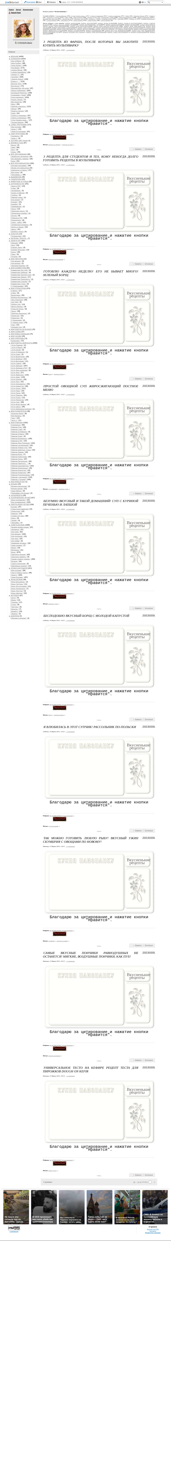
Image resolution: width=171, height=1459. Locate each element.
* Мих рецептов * (16, 102)
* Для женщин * (16, 261)
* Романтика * (15, 318)
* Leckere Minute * (16, 70)
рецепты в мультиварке (55, 259)
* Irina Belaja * (15, 68)
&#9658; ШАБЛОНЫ (71, 23)
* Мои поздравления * (18, 502)
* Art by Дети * (15, 373)
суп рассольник (53, 826)
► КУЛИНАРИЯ (15, 59)
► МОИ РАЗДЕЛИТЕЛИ (18, 411)
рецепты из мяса (67, 144)
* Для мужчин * (15, 263)
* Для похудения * (16, 536)
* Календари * (15, 341)
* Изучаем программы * (19, 166)
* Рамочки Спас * (16, 427)
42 (134, 1182)
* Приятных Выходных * (19, 313)
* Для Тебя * (14, 302)
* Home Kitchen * (16, 65)
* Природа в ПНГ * (17, 218)
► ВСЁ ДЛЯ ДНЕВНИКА (18, 154)
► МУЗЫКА (13, 484)
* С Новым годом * (17, 323)
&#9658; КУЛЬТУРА (124, 29)
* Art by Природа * (16, 395)
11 (140, 1182)
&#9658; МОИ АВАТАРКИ (65, 29)
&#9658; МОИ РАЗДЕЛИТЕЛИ (80, 26)
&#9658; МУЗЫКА (131, 25)
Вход (40, 2)
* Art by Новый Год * (17, 386)
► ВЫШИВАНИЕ (15, 177)
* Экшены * (14, 614)
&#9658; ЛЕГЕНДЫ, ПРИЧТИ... (105, 29)
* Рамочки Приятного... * (19, 464)
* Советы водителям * (18, 564)
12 (138, 1182)
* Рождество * (15, 316)
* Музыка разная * (17, 489)
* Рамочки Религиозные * (19, 468)
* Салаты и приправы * (18, 116)
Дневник (148, 41)
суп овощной (52, 489)
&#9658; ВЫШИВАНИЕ (94, 30)
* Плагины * (14, 602)
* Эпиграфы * (15, 523)
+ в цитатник (70, 50)
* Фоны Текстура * (17, 591)
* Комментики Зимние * (18, 277)
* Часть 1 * (14, 420)
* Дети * (13, 245)
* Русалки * (14, 257)
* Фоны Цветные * (16, 593)
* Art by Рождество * (17, 400)
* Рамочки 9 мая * (16, 436)
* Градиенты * (15, 136)
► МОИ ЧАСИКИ (15, 336)
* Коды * (13, 161)
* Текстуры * (14, 607)
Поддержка (140, 2)
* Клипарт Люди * (16, 247)
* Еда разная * (15, 200)
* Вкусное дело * (16, 84)
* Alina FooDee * (16, 63)
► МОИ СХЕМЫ (15, 332)
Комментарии (28, 10)
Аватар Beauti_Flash (23, 29)
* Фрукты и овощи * (17, 227)
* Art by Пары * (15, 391)
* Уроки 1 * (14, 129)
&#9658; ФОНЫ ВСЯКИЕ (106, 23)
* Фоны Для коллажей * (18, 586)
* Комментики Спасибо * (19, 282)
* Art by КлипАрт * (17, 379)
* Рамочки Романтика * (18, 473)
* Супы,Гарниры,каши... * (19, 120)
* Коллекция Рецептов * (19, 93)
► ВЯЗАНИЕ (13, 56)
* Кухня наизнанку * (17, 97)
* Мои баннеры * (16, 416)
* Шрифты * (14, 611)
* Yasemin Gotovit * (17, 79)
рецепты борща (59, 374)
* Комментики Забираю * (19, 272)
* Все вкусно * (15, 86)
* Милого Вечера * (17, 307)
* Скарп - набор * (16, 222)
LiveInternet (12, 2)
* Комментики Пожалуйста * (20, 279)
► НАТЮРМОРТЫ (16, 495)
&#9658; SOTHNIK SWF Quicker (73, 32)
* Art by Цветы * (16, 407)
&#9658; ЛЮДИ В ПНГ (84, 29)
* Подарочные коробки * (19, 213)
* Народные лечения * (18, 555)
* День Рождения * (17, 300)
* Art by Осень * (16, 388)
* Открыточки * (15, 511)
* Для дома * (15, 532)
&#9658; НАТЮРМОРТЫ (114, 25)
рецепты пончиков (54, 1056)
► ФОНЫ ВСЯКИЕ (16, 580)
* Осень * (13, 152)
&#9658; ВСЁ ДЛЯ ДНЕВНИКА (142, 30)
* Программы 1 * (16, 175)
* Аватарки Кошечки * (18, 266)
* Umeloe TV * (15, 75)
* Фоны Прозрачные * (18, 589)
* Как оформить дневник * (19, 159)
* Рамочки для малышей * (19, 445)
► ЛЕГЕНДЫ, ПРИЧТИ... (18, 238)
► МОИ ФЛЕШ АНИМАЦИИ (19, 334)
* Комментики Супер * (18, 284)
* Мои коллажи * (16, 127)
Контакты (153, 1449)
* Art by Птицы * (16, 398)
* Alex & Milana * (16, 61)
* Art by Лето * (15, 382)
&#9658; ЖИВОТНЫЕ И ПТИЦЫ (53, 30)
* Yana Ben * (14, 77)
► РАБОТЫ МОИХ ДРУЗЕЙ (19, 504)
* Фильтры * (14, 609)
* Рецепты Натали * (17, 111)
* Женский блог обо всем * (20, 88)
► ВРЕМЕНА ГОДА (16, 143)
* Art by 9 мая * (15, 354)
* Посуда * (14, 216)
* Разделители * (16, 220)
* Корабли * (14, 204)
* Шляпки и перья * (17, 232)
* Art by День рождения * (19, 370)
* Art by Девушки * (16, 366)
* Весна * (13, 145)
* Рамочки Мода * (16, 454)
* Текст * (13, 418)
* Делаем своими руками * (20, 527)
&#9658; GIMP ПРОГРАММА (95, 32)
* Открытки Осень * (17, 309)
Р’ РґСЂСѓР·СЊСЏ (25, 43)
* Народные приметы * (18, 557)
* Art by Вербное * (17, 359)
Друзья (18, 10)
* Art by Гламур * (16, 363)
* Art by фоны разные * (18, 404)
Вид (144, 3)
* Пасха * (13, 209)
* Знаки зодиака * (16, 545)
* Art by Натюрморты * (18, 384)
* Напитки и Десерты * (18, 106)
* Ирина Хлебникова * (18, 91)
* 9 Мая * (13, 188)
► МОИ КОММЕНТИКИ (18, 268)
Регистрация (30, 2)
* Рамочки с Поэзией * (18, 479)
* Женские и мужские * (18, 618)
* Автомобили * (15, 191)
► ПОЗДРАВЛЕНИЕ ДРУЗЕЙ (20, 498)
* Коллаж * (14, 507)
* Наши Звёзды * (16, 491)
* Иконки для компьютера (19, 168)
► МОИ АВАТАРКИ (16, 259)
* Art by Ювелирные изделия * (21, 409)
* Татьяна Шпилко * (17, 122)
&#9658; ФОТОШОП (88, 23)
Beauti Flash (10, 13)
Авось (64, 2)
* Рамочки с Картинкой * (19, 477)
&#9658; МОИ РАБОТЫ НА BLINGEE (108, 27)
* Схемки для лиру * (17, 516)
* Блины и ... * (15, 81)
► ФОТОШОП (14, 595)
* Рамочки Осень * (17, 459)
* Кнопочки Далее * (17, 413)
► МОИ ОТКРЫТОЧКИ (17, 288)
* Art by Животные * (17, 375)
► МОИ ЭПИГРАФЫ (16, 338)
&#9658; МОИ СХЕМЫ (85, 27)
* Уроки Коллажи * (17, 577)
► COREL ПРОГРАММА (18, 125)
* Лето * (13, 150)
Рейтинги (52, 2)
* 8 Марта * (14, 291)
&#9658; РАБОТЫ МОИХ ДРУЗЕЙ (64, 25)
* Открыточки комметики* (19, 509)
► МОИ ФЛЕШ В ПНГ (17, 482)
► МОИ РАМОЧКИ (16, 423)
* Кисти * (13, 598)
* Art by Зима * (15, 377)
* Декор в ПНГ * (16, 186)
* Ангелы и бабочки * (18, 193)
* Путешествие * (16, 236)
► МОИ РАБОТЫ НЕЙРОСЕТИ (21, 343)
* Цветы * (13, 229)
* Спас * (13, 325)
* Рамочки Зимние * (17, 452)
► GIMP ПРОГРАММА (17, 134)
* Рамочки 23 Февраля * (19, 432)
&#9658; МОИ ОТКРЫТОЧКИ (132, 27)
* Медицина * (15, 550)
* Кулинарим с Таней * (18, 95)
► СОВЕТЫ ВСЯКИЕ (17, 525)
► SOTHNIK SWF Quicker (18, 141)
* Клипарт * (14, 202)
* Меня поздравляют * (18, 500)
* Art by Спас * (15, 402)
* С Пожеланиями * (17, 286)
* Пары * (13, 254)
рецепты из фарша (54, 144)
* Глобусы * (14, 195)
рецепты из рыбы (62, 941)
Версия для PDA (153, 1447)
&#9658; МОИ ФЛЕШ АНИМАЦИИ (63, 27)
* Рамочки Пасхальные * (19, 461)
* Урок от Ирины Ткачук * (19, 573)
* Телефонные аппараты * (20, 225)
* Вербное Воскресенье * (19, 297)
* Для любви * (15, 541)
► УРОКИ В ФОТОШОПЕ (18, 568)
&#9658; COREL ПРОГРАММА (117, 32)
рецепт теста (52, 1170)
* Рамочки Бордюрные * (19, 439)
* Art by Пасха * (15, 393)
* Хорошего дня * (16, 327)
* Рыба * (13, 113)
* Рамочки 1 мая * (16, 429)
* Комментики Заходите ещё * (21, 275)
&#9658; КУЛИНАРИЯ (138, 32)
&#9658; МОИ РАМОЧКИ (57, 26)
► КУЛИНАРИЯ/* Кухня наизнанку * (62, 134)
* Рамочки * (14, 514)
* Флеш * (13, 518)
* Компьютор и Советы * (19, 170)
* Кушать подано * (17, 100)
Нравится (138, 149)
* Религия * (14, 561)
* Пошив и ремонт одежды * (20, 559)
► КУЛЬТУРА (14, 234)
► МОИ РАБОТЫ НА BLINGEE (20, 329)
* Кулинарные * (15, 425)
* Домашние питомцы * (18, 543)
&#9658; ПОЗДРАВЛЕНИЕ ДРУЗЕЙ (90, 25)
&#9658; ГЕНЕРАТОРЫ (75, 30)
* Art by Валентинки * (18, 357)
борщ (50, 374)
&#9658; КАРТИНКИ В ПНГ (143, 29)
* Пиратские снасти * (18, 211)
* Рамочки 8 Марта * (17, 434)
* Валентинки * (15, 295)
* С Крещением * (16, 320)
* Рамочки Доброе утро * (19, 448)
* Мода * (13, 552)
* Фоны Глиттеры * (17, 584)
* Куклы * (13, 252)
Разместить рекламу (153, 1451)
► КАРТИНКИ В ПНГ (16, 184)
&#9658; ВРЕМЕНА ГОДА (51, 32)
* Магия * (13, 548)
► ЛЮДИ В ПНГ (15, 241)
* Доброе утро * (16, 304)
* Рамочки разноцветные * (20, 466)
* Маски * (13, 600)
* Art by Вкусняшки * (17, 361)
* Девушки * (14, 243)
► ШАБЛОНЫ (14, 616)
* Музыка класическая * (19, 486)
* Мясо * (13, 104)
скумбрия (51, 941)
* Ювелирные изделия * (19, 566)
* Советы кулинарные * (18, 118)
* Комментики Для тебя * (19, 270)
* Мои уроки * (15, 172)
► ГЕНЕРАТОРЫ (15, 179)
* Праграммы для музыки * (20, 493)
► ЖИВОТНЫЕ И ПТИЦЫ (18, 181)
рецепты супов (63, 489)
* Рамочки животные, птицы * (21, 450)
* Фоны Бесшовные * (18, 582)
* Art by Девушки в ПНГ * (19, 368)
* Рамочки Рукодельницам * (20, 475)
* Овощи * (14, 109)
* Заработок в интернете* (19, 156)
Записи (11, 10)
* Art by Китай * (16, 350)
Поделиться (149, 149)
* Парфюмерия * (16, 207)
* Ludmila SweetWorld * (18, 72)
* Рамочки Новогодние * (19, 457)
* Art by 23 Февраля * (18, 352)
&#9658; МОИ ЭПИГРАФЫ (133, 26)
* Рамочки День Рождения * (20, 443)
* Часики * (14, 520)
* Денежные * (15, 529)
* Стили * (13, 605)
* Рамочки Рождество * (18, 470)
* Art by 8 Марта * (17, 348)
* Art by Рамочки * (17, 345)
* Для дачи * (14, 539)
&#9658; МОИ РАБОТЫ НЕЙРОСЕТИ (106, 26)
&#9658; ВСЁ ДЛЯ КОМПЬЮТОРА (116, 30)
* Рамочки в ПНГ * (17, 441)
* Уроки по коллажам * (18, 131)
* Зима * (13, 147)
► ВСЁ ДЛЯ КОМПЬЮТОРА (19, 163)
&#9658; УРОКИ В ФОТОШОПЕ (128, 23)
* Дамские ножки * (17, 197)
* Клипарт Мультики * (18, 250)
